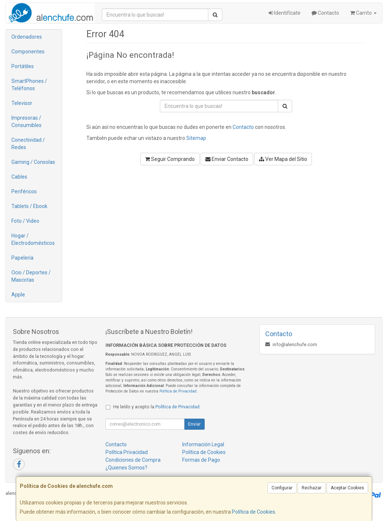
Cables (19, 177)
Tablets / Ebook (29, 206)
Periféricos (24, 191)
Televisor (21, 103)
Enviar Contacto (226, 159)
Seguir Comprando (170, 159)
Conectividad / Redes (28, 143)
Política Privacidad (126, 452)
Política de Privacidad (178, 391)
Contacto (325, 13)
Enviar (194, 424)
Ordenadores (26, 37)
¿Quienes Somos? (126, 468)
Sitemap (196, 138)
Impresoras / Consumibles (26, 121)
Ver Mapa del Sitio (283, 159)
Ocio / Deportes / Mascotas (31, 276)
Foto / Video (25, 221)
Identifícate (285, 13)
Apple (18, 295)
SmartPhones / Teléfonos (29, 84)
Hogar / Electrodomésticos (33, 239)
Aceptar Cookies (347, 487)
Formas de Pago (201, 460)
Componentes (27, 51)
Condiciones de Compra (133, 460)
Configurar (282, 487)
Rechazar (311, 487)
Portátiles (22, 66)
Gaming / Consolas (33, 162)
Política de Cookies (253, 512)
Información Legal (203, 444)
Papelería (22, 258)
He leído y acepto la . (157, 406)
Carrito (363, 13)
